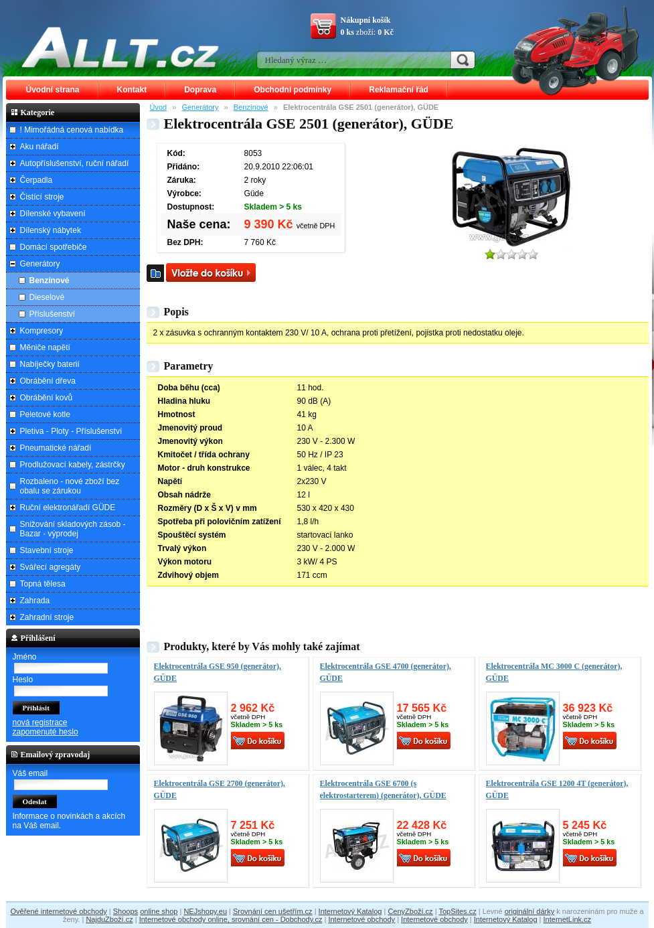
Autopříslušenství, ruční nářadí (74, 163)
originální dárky (530, 911)
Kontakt (132, 89)
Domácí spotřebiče (53, 247)
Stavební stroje (47, 550)
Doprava (200, 89)
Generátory (199, 107)
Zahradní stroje (47, 617)
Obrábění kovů (46, 397)
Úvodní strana (53, 89)
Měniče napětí (45, 347)
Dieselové (47, 297)
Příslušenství (52, 314)
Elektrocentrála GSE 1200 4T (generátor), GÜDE (557, 789)
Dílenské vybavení (53, 213)
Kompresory (42, 330)
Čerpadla (36, 180)
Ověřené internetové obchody (58, 911)
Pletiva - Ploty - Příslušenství (71, 431)
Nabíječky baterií (50, 364)
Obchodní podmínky (292, 89)
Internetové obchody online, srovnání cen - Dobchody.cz (231, 919)
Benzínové (251, 107)
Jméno (25, 657)
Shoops (125, 911)
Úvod (158, 107)
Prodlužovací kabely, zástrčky (72, 464)
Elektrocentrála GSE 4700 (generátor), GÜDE (385, 672)
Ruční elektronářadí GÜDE (68, 507)
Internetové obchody (361, 919)
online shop (158, 911)
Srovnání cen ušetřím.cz (273, 911)
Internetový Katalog (350, 911)
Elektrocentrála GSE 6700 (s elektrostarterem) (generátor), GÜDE (383, 789)
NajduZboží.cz (109, 919)
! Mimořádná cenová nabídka (72, 130)
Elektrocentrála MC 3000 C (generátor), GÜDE (554, 672)
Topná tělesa (43, 584)
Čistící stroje (42, 197)
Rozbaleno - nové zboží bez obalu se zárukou (70, 486)
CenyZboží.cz (410, 911)
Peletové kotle (45, 414)
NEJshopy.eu (205, 911)
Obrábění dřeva (48, 381)
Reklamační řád (398, 89)
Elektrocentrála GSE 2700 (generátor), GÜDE (219, 789)
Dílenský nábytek (50, 230)
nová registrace (40, 722)
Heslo (23, 679)
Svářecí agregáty (50, 567)
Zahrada (35, 600)
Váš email (30, 773)
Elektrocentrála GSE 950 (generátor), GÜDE (217, 672)
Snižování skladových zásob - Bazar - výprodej (73, 529)
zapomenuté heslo (45, 732)
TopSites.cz (457, 911)
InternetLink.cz (568, 919)
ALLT (120, 46)
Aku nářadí (39, 146)
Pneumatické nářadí (56, 448)
